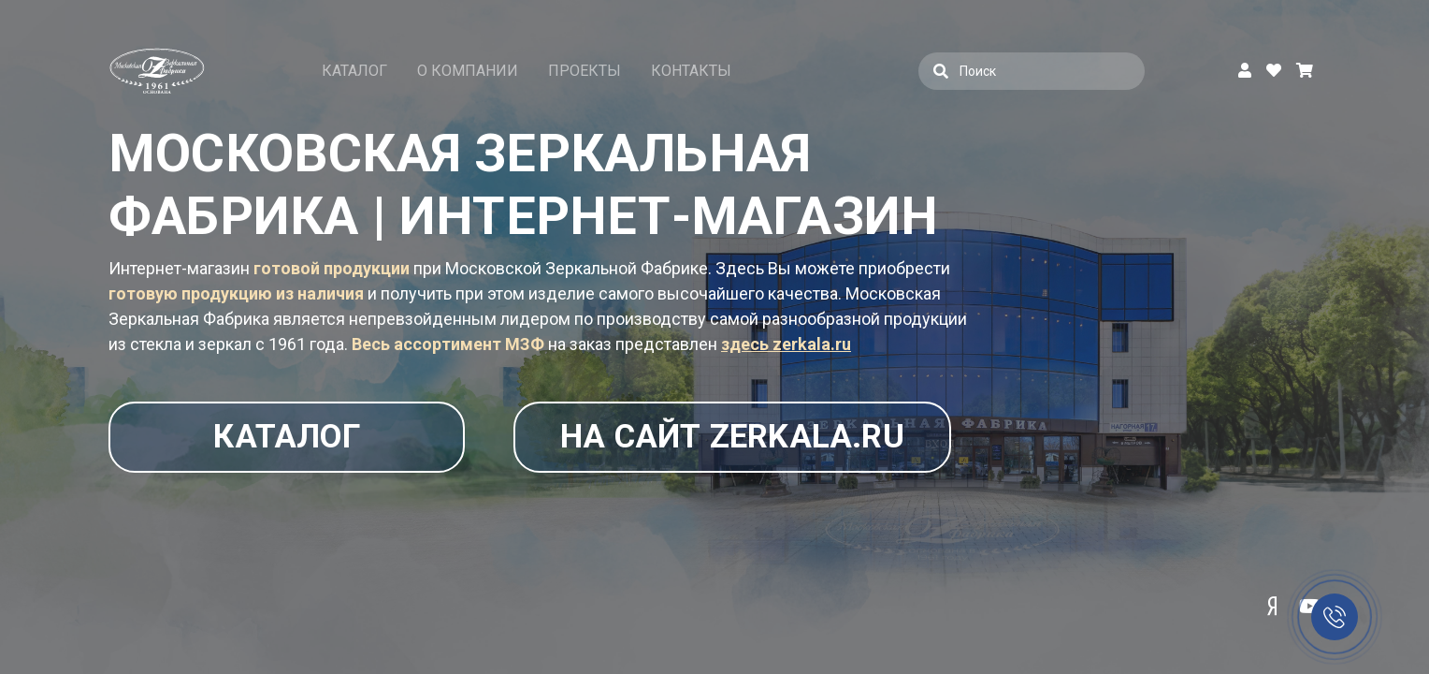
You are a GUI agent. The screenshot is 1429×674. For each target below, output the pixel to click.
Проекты (584, 71)
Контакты (691, 71)
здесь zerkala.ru (786, 344)
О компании (467, 71)
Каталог (354, 71)
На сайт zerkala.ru (708, 437)
